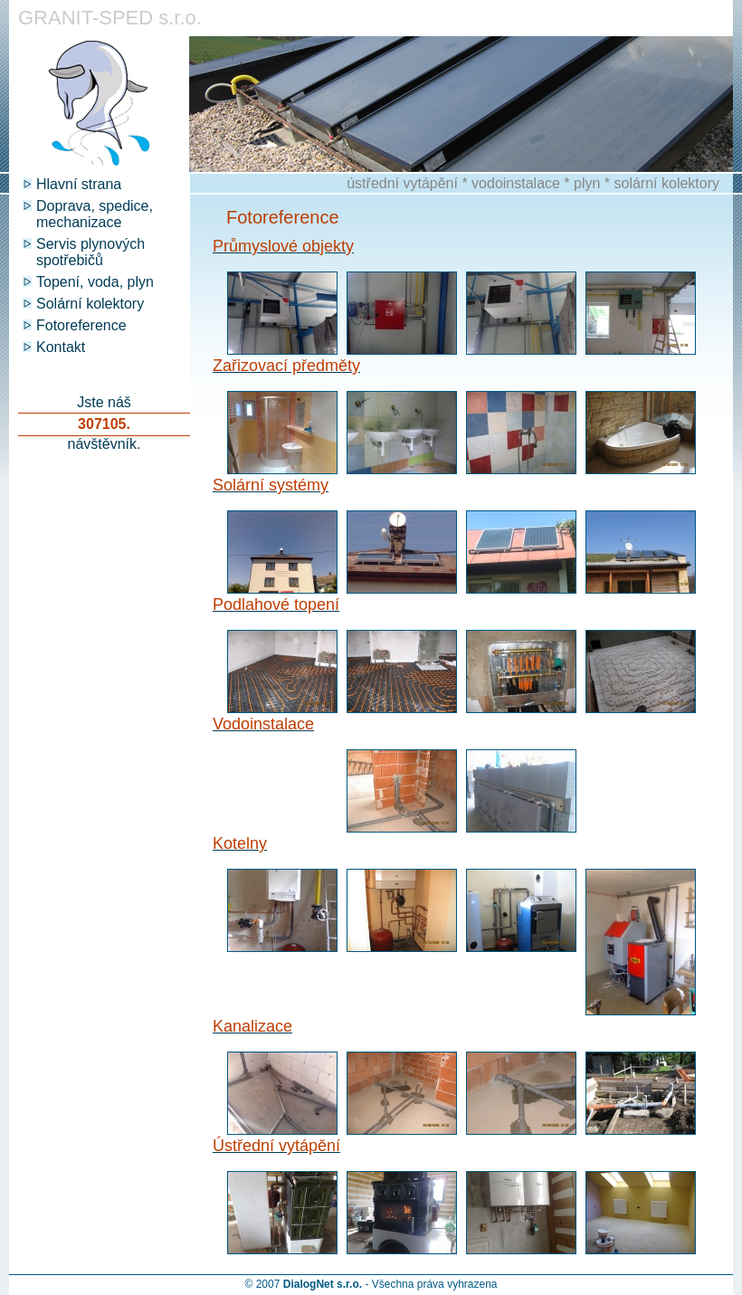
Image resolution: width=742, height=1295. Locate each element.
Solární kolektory (90, 303)
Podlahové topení (276, 604)
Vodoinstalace (263, 724)
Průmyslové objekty (283, 246)
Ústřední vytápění (276, 1146)
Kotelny (240, 843)
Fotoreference (81, 325)
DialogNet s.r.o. (322, 1284)
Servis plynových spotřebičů (90, 252)
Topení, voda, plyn (95, 282)
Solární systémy (270, 485)
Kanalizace (252, 1026)
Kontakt (60, 347)
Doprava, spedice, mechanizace (94, 214)
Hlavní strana (78, 184)
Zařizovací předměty (286, 366)
